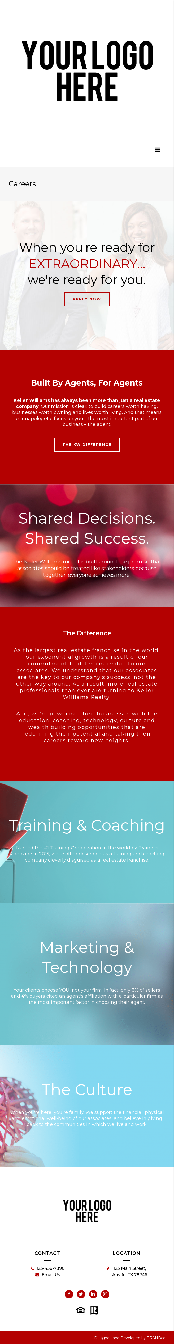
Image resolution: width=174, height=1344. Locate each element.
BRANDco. (156, 1337)
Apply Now (87, 299)
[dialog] (158, 149)
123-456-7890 (48, 1268)
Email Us (47, 1275)
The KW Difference (86, 444)
